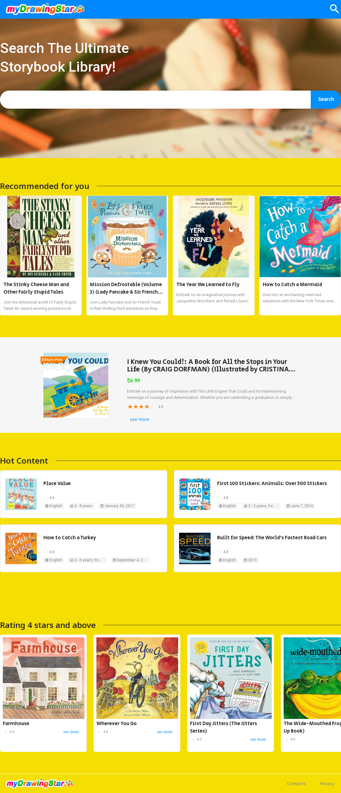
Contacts (296, 783)
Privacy (327, 783)
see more (139, 419)
